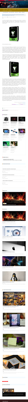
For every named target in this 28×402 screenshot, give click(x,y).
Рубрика (5, 0)
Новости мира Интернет (11, 12)
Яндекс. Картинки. (24, 103)
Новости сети (4, 108)
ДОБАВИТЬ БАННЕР (5, 381)
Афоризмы (20, 12)
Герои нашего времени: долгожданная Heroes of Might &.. (10, 369)
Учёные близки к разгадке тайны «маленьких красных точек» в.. (11, 306)
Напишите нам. (24, 104)
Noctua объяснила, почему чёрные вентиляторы (8, 174)
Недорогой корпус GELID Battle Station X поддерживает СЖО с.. (6, 123)
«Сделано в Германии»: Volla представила (7, 180)
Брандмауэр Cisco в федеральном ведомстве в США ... (9, 204)
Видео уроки (16, 12)
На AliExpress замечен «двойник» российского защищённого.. (6, 135)
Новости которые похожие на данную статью (14, 110)
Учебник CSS (10, 10)
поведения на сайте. (17, 104)
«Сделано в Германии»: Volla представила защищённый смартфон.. (11, 348)
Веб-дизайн (23, 12)
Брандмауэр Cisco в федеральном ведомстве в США (8, 221)
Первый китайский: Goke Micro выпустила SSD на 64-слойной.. (14, 123)
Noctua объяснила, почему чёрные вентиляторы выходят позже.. (11, 327)
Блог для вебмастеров (5, 12)
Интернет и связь (5, 10)
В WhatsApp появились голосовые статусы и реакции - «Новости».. (6, 148)
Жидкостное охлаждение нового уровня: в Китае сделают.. (22, 135)
